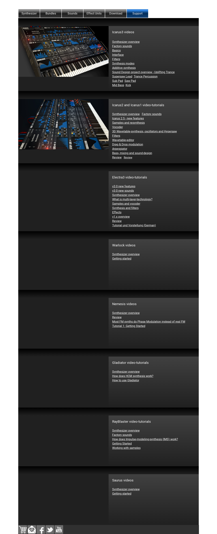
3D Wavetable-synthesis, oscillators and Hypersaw (144, 131)
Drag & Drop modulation (127, 144)
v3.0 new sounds (123, 191)
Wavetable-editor (123, 140)
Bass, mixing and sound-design (132, 153)
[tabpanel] (108, 20)
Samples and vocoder (126, 204)
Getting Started (122, 444)
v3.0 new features (123, 186)
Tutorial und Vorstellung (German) (134, 225)
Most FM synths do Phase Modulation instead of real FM (148, 322)
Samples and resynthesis (128, 123)
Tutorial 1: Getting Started (128, 326)
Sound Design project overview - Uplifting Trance (143, 72)
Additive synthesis (124, 68)
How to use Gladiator (125, 380)
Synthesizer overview (126, 42)
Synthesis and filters (125, 208)
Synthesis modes (123, 63)
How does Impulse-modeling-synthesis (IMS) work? (145, 439)
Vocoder (117, 127)
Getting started (121, 259)
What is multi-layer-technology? (132, 199)
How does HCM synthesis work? (132, 376)
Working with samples (126, 448)
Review (117, 157)
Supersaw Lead (122, 76)
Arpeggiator (119, 149)
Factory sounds (122, 46)
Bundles (51, 13)
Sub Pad (117, 81)
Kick (128, 85)
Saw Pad (130, 81)
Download (115, 13)
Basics (116, 50)
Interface (118, 55)
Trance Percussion (146, 76)
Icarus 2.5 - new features (128, 118)
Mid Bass (118, 85)
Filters (116, 59)
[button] (31, 527)
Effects (116, 212)
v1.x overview (121, 217)
